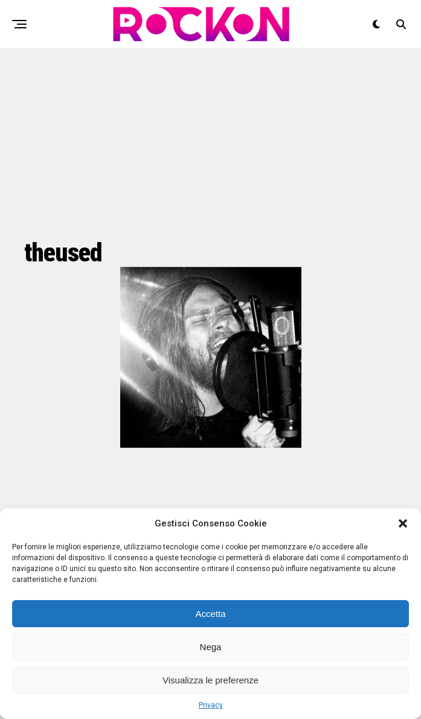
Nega (211, 647)
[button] (403, 523)
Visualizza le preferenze (210, 680)
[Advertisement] (210, 141)
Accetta (210, 614)
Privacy (211, 705)
